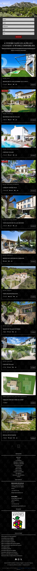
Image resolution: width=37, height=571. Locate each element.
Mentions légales (20, 563)
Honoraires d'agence (29, 563)
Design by (26, 564)
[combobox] (18, 19)
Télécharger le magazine (18, 521)
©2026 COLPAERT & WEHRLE (9, 563)
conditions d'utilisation (28, 568)
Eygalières (14, 496)
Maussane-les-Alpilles (17, 483)
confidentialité (20, 568)
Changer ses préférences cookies (14, 564)
